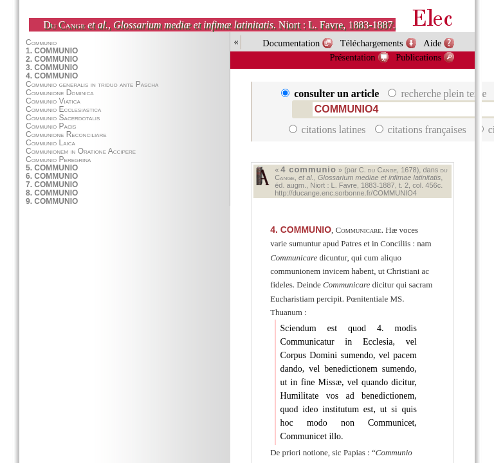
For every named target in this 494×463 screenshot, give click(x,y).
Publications (418, 57)
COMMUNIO (300, 229)
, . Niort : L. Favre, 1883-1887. (219, 24)
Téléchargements (371, 43)
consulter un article (331, 93)
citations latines (329, 129)
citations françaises (422, 129)
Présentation (352, 57)
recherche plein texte (438, 93)
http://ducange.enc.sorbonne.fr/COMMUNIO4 (346, 193)
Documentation (291, 43)
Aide (432, 43)
